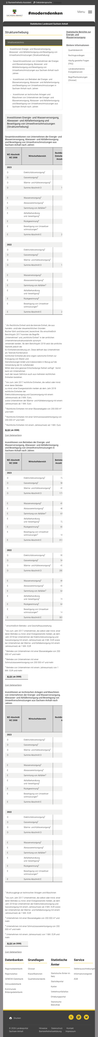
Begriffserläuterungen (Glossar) (78, 78)
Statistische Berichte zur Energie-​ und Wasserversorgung (78, 35)
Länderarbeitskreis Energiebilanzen (76, 70)
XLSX (7, 430)
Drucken (15, 1018)
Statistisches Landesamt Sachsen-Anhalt (49, 24)
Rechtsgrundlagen (76, 55)
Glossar (31, 969)
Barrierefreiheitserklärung (50, 1031)
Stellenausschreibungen (84, 969)
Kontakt (70, 1028)
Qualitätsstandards (36, 979)
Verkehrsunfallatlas (59, 991)
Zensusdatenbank (13, 984)
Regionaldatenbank (13, 969)
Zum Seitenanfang (13, 435)
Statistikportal (57, 981)
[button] (18, 2)
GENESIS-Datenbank (14, 979)
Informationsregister (83, 974)
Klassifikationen (35, 974)
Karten (54, 986)
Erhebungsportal (58, 997)
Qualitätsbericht (75, 50)
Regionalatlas (11, 974)
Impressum (71, 1031)
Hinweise (43, 1028)
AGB (76, 979)
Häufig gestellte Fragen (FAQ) (78, 62)
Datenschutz (57, 1028)
